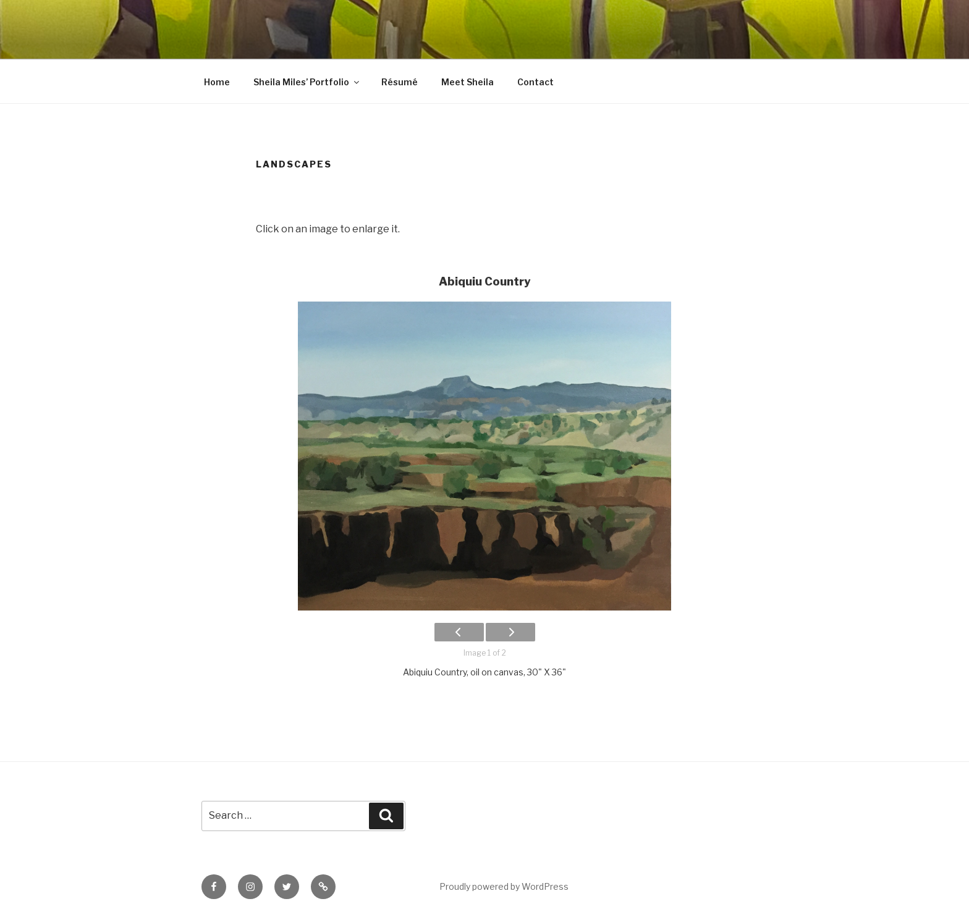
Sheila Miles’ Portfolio (307, 82)
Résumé (399, 82)
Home (217, 82)
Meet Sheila (467, 82)
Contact (535, 82)
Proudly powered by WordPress (504, 886)
